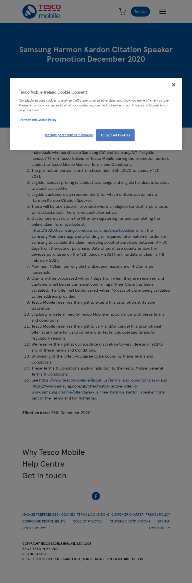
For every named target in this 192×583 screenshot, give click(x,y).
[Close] (173, 85)
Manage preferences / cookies (69, 134)
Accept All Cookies (115, 135)
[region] (96, 114)
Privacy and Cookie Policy (38, 119)
